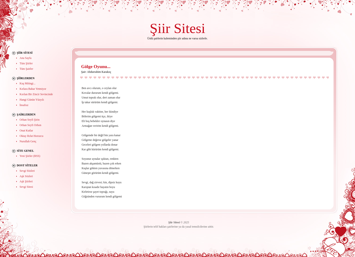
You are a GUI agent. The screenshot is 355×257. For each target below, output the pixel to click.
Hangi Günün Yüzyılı (32, 99)
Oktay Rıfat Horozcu (31, 136)
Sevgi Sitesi (26, 186)
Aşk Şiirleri (26, 181)
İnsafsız (24, 105)
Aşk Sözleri (26, 176)
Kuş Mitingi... (27, 83)
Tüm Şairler (26, 68)
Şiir (160, 28)
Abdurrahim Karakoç (99, 71)
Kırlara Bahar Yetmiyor (33, 88)
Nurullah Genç (28, 141)
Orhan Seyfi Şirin (30, 119)
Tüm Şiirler (26, 63)
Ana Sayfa (25, 58)
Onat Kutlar (26, 130)
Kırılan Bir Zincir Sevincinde (36, 94)
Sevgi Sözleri (27, 170)
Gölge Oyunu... (96, 66)
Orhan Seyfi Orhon (30, 125)
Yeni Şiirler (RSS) (30, 156)
